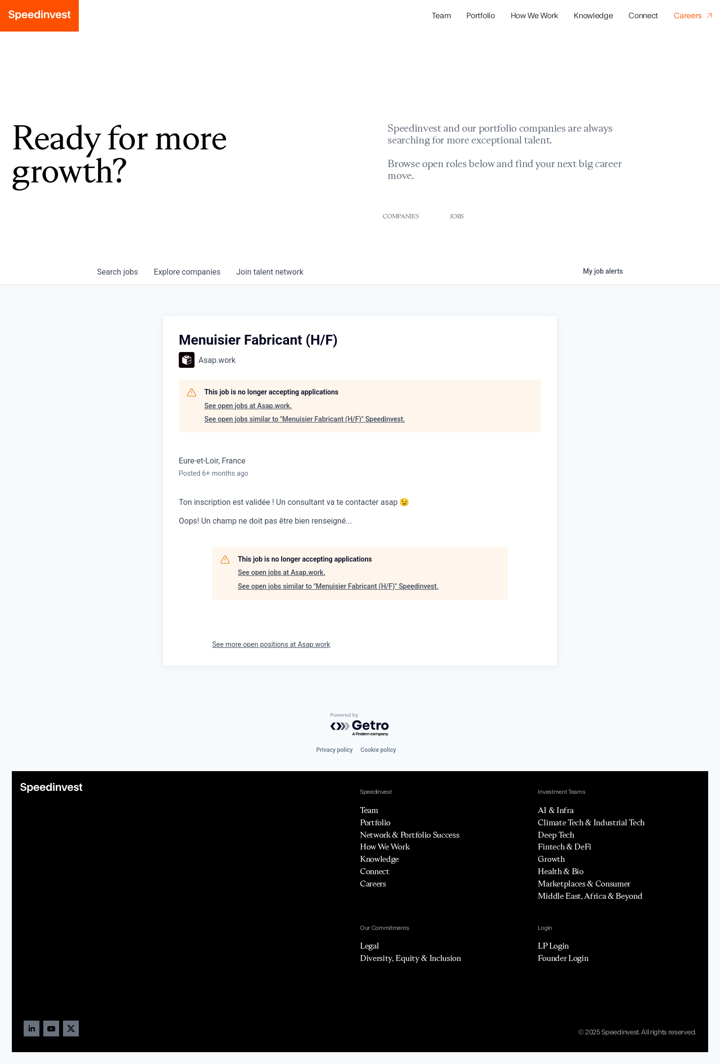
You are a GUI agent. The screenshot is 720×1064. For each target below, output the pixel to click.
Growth (551, 859)
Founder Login (563, 958)
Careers (373, 883)
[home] (39, 16)
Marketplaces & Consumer (584, 883)
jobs (117, 272)
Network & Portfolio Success (409, 835)
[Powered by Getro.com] (360, 725)
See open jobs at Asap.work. (248, 406)
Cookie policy (378, 749)
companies (187, 272)
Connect (643, 16)
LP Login (553, 946)
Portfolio (375, 822)
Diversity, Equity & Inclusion (410, 958)
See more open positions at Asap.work (271, 644)
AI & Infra (555, 810)
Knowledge (593, 16)
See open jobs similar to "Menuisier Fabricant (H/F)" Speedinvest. (304, 419)
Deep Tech (556, 835)
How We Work (534, 16)
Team (441, 16)
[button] (480, 16)
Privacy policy (334, 749)
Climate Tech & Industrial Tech (591, 822)
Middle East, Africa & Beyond (590, 896)
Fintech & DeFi (564, 846)
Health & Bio (560, 871)
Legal (369, 946)
